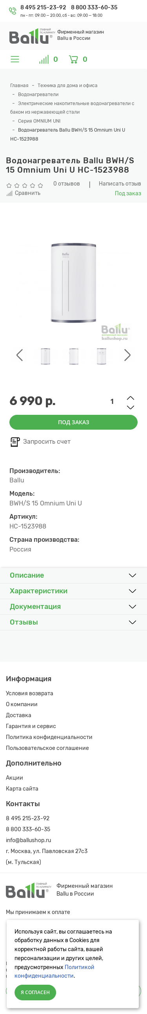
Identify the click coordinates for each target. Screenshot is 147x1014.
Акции (14, 778)
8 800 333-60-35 (94, 7)
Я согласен (35, 992)
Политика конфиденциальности (49, 737)
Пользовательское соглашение (47, 748)
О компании (22, 704)
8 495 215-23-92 (43, 7)
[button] (73, 576)
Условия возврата (29, 693)
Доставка (18, 715)
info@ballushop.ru (28, 840)
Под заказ (73, 422)
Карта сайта (22, 788)
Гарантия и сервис (31, 726)
